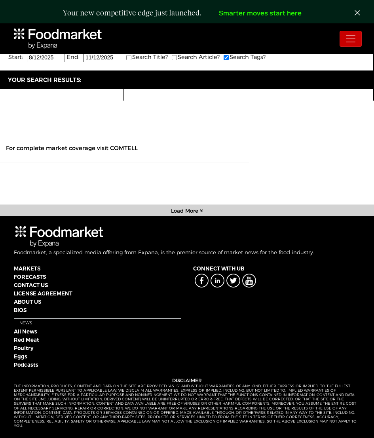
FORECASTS (30, 277)
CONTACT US (31, 285)
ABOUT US (27, 302)
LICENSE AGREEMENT (43, 293)
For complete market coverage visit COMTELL (72, 148)
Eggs (20, 356)
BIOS (20, 310)
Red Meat (26, 340)
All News (25, 331)
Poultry (24, 348)
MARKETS (27, 268)
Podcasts (26, 365)
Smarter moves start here (260, 13)
